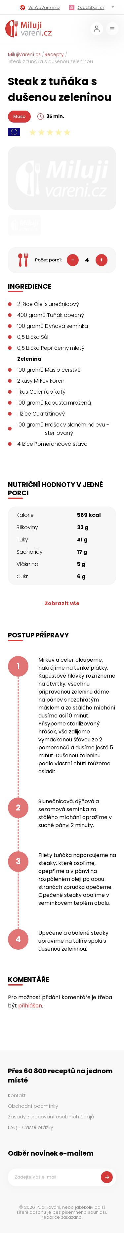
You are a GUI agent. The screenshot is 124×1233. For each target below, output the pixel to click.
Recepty (54, 54)
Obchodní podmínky (33, 1106)
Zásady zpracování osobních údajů (51, 1116)
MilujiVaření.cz (24, 54)
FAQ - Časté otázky (30, 1127)
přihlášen (30, 1005)
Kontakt (17, 1095)
